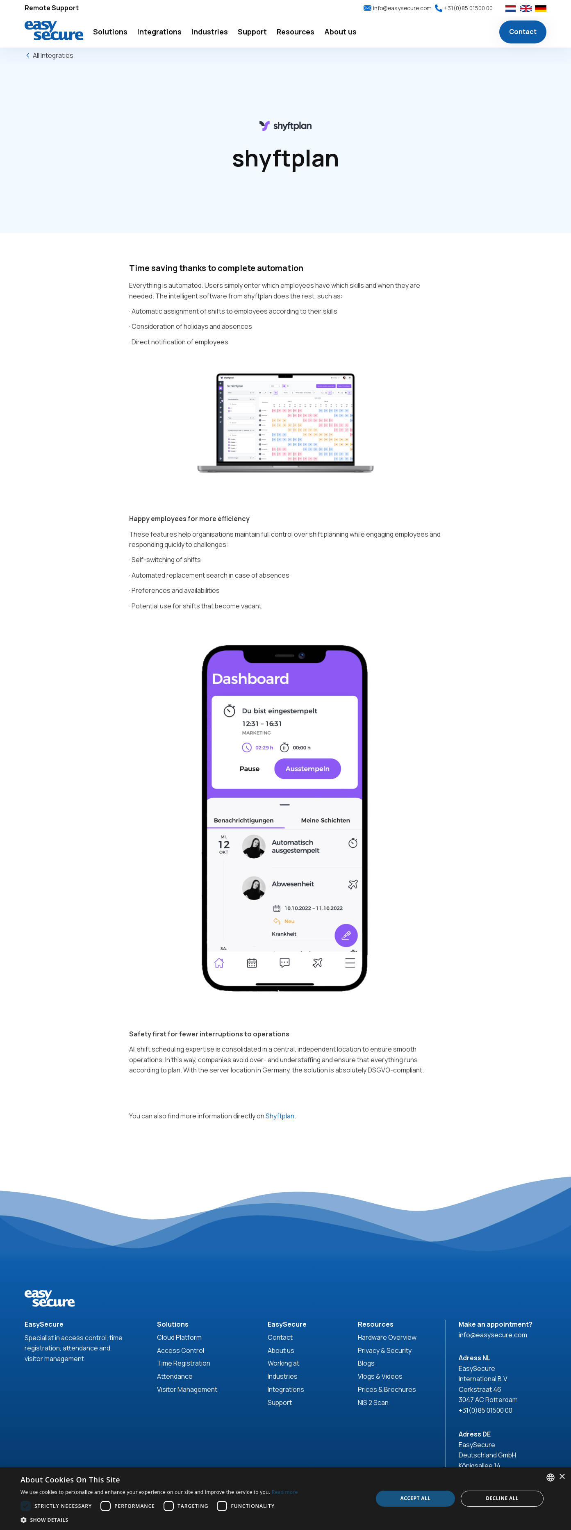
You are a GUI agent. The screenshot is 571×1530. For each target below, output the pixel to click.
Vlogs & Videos (380, 1376)
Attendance (175, 1376)
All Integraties (53, 55)
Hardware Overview (387, 1337)
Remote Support (52, 7)
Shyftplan (280, 1115)
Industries (283, 1376)
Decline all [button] (502, 1498)
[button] (110, 32)
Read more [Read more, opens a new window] (285, 1492)
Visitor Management (187, 1389)
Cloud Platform (179, 1337)
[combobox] (550, 1477)
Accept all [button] (415, 1498)
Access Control (180, 1350)
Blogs (366, 1363)
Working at (283, 1363)
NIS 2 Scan (373, 1402)
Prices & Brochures (387, 1389)
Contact (523, 31)
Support (280, 1402)
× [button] (562, 1477)
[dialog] (285, 1498)
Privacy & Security (385, 1350)
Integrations (286, 1389)
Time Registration (183, 1363)
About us (281, 1350)
